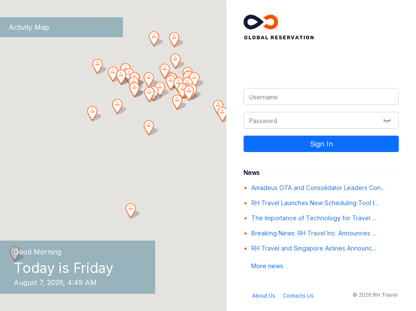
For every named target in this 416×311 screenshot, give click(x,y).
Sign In (321, 144)
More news (267, 266)
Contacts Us (298, 295)
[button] (131, 212)
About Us (263, 295)
